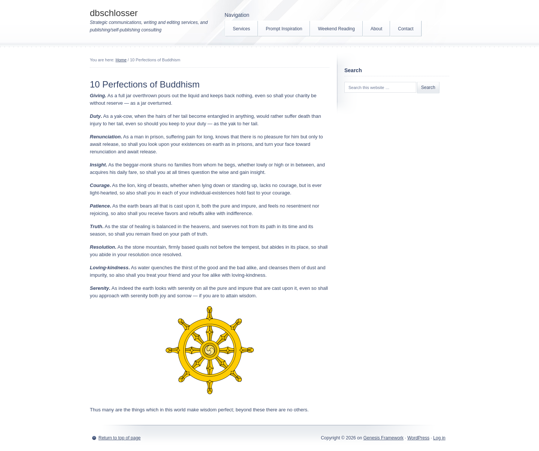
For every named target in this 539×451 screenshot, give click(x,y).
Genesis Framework (383, 438)
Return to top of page (119, 438)
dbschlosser (114, 13)
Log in (439, 438)
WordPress (418, 438)
